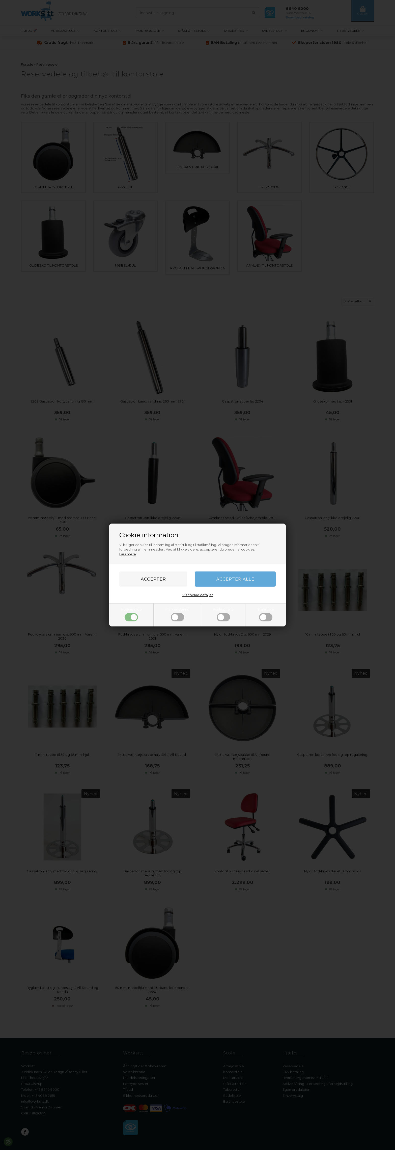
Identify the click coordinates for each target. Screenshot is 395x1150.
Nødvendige (131, 614)
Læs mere (127, 554)
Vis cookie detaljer (197, 595)
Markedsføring (177, 614)
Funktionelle (223, 614)
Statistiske (265, 614)
